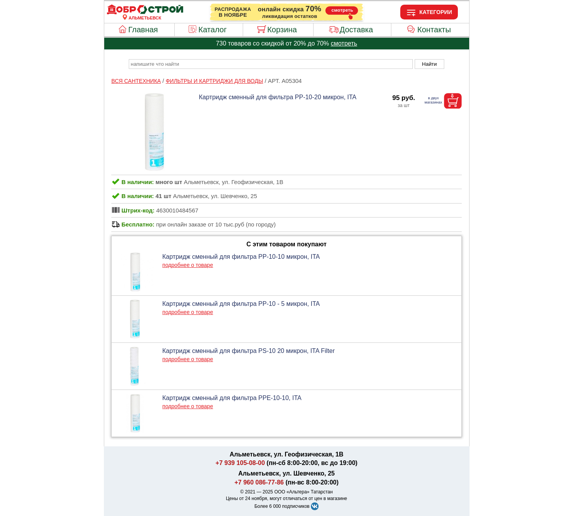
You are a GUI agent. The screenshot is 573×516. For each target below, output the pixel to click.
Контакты (434, 29)
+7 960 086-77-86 (259, 482)
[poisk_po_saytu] (271, 64)
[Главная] (145, 13)
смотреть (344, 43)
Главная (143, 29)
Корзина (282, 29)
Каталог (212, 29)
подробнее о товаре (187, 265)
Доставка (356, 29)
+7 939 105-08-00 (240, 463)
